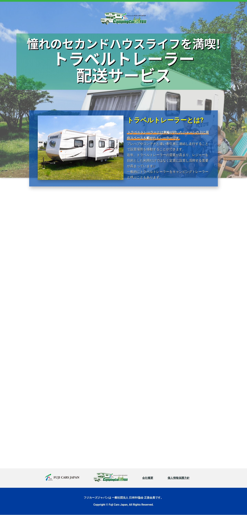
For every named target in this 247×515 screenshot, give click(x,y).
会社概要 (147, 478)
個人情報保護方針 (179, 478)
